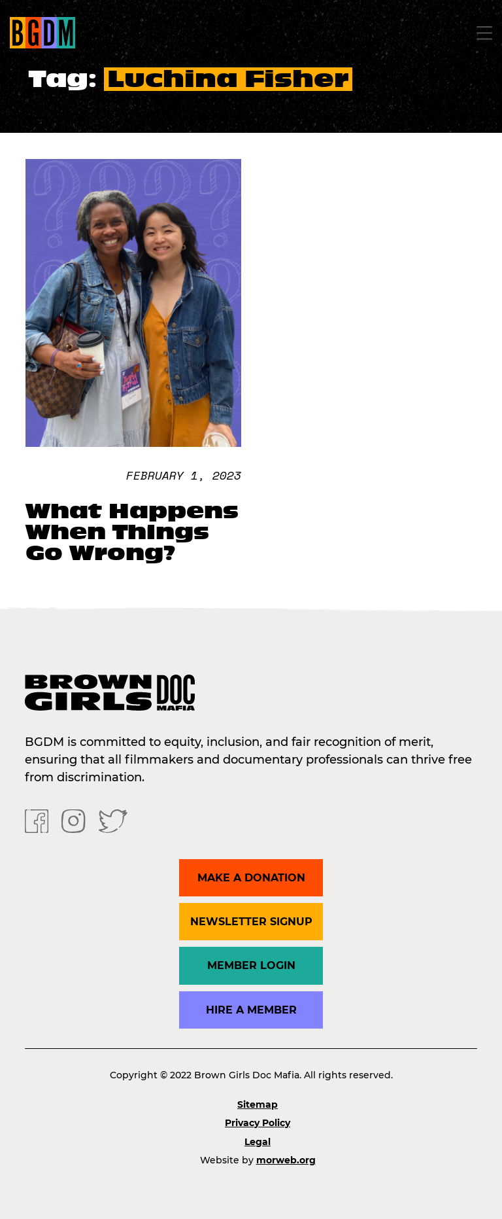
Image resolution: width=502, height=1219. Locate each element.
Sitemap (257, 1104)
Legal (257, 1142)
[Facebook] (36, 820)
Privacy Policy (257, 1123)
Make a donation (251, 878)
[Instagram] (73, 820)
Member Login (251, 965)
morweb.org (286, 1160)
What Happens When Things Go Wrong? (132, 532)
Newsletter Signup (251, 921)
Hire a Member (251, 1010)
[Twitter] (113, 820)
